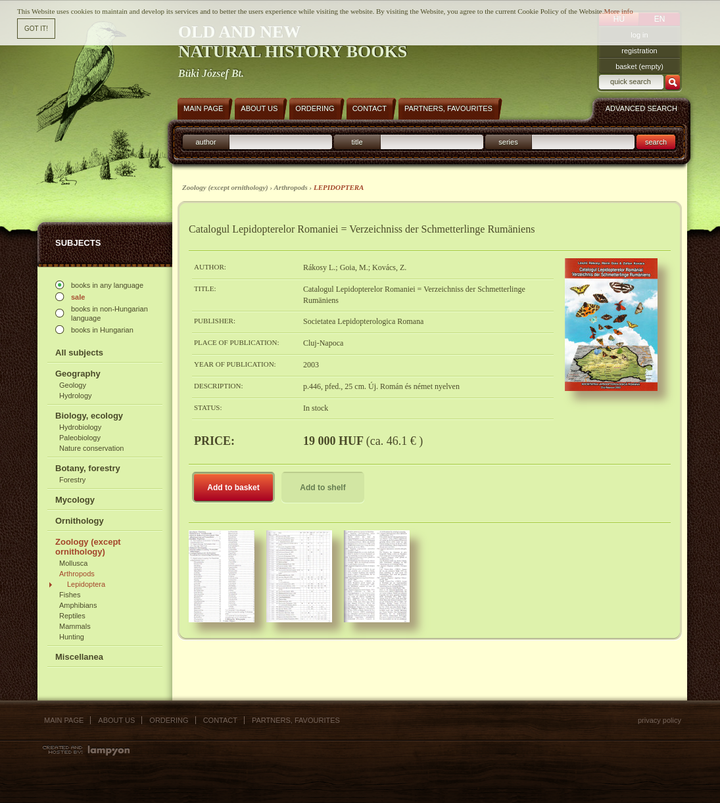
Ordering (168, 720)
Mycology (75, 500)
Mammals (75, 626)
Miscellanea (79, 657)
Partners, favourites (296, 720)
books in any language (107, 285)
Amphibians (78, 605)
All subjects (79, 352)
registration (639, 51)
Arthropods (77, 574)
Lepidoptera (86, 584)
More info (618, 10)
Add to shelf (322, 487)
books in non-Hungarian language (109, 313)
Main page (64, 720)
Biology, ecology (89, 416)
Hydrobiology (80, 427)
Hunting (71, 637)
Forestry (72, 480)
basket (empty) (639, 66)
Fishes (69, 595)
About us (116, 720)
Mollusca (73, 563)
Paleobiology (80, 438)
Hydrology (75, 396)
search (656, 142)
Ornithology (79, 521)
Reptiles (72, 616)
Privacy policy (659, 720)
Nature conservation (91, 448)
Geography (78, 374)
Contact (220, 720)
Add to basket (233, 487)
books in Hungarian (102, 330)
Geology (72, 385)
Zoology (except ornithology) (88, 547)
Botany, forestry (87, 468)
